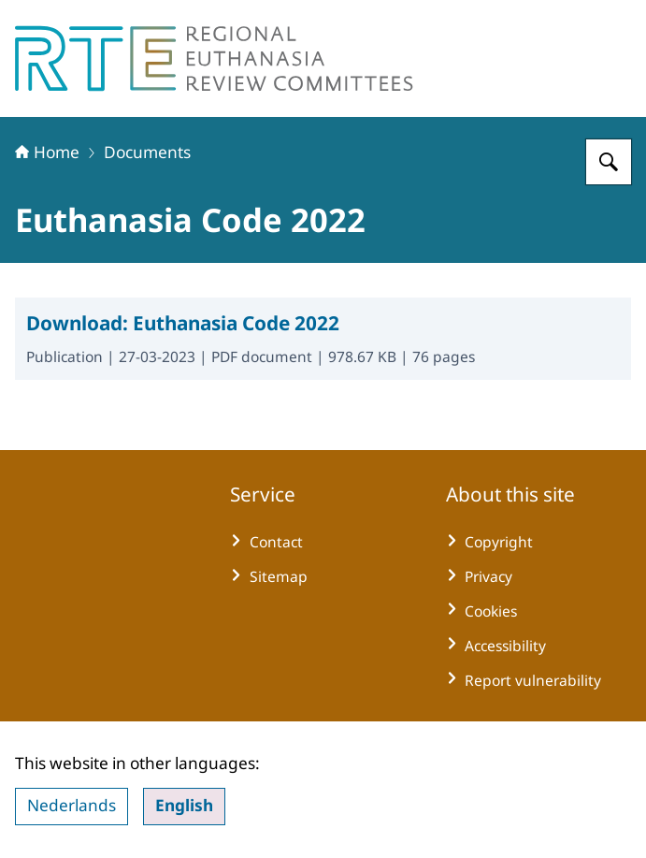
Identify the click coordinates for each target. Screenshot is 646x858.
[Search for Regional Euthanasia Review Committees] (608, 161)
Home (47, 151)
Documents (147, 151)
